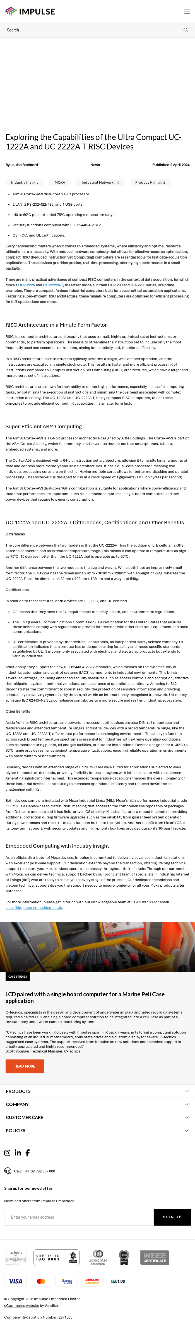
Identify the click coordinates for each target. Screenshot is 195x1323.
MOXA (60, 182)
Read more (25, 1066)
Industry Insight (24, 182)
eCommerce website (21, 1305)
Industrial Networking (100, 182)
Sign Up (172, 1217)
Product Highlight (150, 182)
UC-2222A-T (53, 285)
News (95, 165)
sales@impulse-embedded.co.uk (34, 907)
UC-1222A (26, 285)
